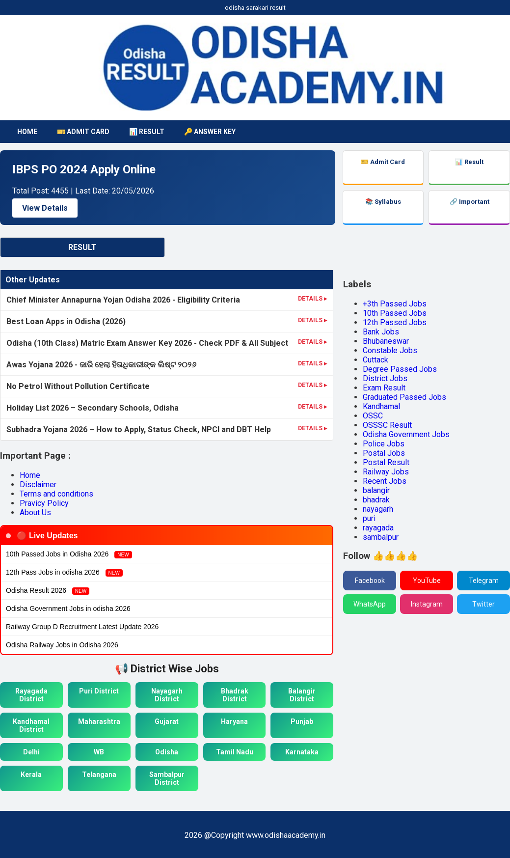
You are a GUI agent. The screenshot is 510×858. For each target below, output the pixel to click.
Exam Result (384, 387)
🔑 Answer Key (210, 132)
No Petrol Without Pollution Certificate (78, 386)
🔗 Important (469, 201)
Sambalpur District (167, 778)
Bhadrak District (234, 695)
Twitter (483, 604)
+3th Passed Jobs (395, 303)
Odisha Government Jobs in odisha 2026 (68, 608)
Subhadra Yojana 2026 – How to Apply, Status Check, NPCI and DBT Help (138, 429)
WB (99, 752)
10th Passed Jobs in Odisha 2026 (69, 554)
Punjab (302, 721)
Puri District (99, 691)
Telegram (484, 580)
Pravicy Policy (44, 503)
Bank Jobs (381, 331)
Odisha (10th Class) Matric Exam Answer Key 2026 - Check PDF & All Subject (147, 343)
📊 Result (146, 132)
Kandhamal (381, 406)
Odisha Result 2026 (47, 590)
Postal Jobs (384, 453)
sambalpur (381, 537)
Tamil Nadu (234, 752)
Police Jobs (383, 443)
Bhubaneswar (386, 341)
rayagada (378, 527)
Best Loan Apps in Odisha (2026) (66, 321)
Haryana (234, 721)
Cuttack (375, 359)
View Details (45, 208)
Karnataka (302, 752)
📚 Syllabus (383, 201)
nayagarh (378, 509)
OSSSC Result (387, 425)
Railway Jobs (386, 471)
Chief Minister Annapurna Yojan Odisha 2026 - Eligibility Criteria (123, 299)
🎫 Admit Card (83, 132)
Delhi (31, 752)
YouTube (427, 580)
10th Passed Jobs (395, 313)
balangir (376, 490)
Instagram (427, 604)
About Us (35, 512)
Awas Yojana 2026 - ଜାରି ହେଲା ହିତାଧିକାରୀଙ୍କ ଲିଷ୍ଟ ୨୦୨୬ (101, 364)
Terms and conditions (56, 493)
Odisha (166, 752)
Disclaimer (38, 484)
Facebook (370, 580)
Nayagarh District (167, 695)
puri (369, 518)
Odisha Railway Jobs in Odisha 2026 (62, 645)
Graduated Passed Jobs (404, 397)
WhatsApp (369, 604)
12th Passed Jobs (395, 322)
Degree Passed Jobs (400, 369)
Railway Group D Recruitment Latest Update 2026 (82, 627)
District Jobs (385, 378)
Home (30, 475)
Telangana (99, 774)
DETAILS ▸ (312, 298)
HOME (27, 132)
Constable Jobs (390, 350)
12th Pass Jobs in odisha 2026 (64, 572)
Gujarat (167, 721)
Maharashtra (99, 721)
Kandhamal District (31, 725)
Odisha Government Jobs (406, 434)
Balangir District (302, 695)
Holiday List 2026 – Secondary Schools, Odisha (92, 408)
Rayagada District (31, 695)
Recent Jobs (384, 481)
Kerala (31, 774)
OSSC (373, 415)
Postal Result (386, 462)
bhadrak (376, 499)
